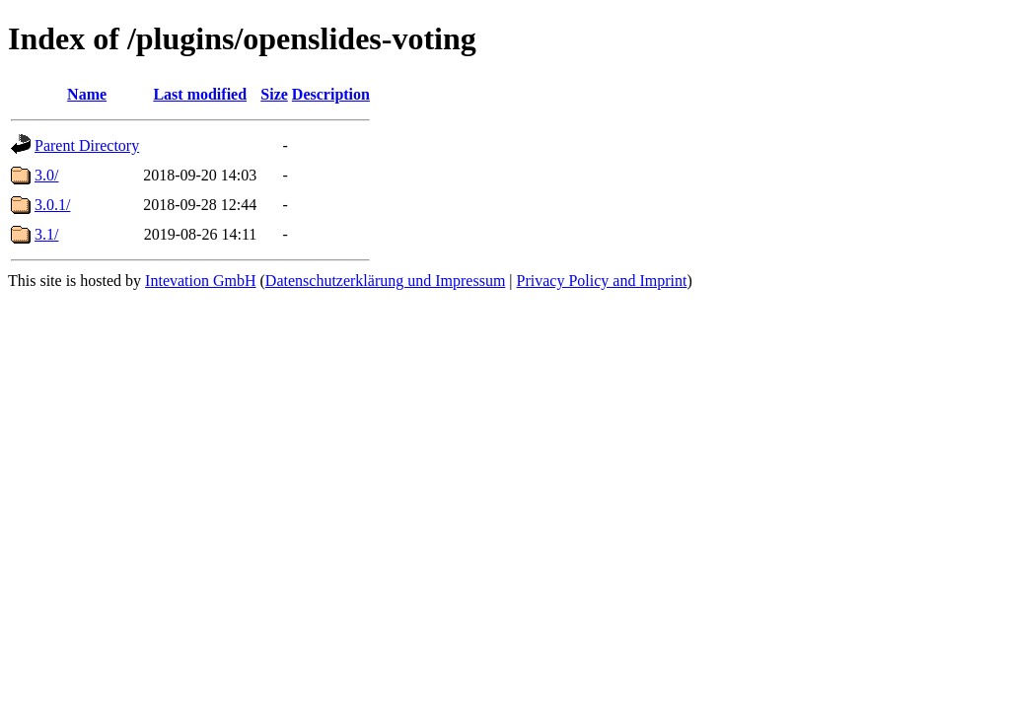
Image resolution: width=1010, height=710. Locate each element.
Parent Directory (87, 145)
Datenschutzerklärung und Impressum (385, 280)
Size (274, 94)
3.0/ (46, 175)
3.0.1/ (52, 204)
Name (87, 94)
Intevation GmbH (200, 280)
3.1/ (46, 234)
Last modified (200, 94)
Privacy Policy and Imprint (602, 280)
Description (331, 94)
